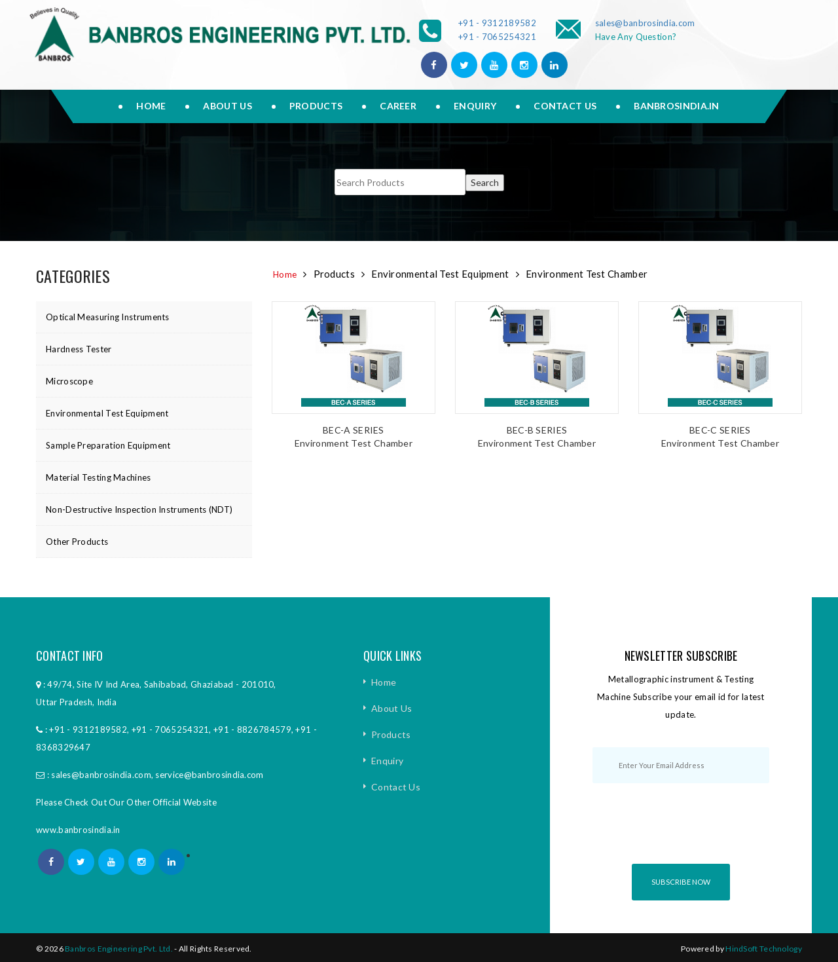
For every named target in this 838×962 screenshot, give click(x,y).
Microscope (69, 381)
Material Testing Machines (98, 477)
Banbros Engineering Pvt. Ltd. (119, 948)
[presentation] (692, 834)
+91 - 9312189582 (497, 23)
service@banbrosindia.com (209, 774)
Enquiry (475, 105)
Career (398, 105)
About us (227, 105)
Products (315, 105)
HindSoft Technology (763, 948)
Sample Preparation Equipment (108, 445)
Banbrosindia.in (677, 105)
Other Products (77, 541)
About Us (391, 708)
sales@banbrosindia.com (645, 23)
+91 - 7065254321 (497, 36)
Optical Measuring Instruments (108, 317)
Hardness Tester (79, 349)
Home (151, 105)
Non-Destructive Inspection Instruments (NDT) (139, 509)
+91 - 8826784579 (252, 729)
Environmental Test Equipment (107, 413)
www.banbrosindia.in (78, 829)
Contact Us (565, 105)
